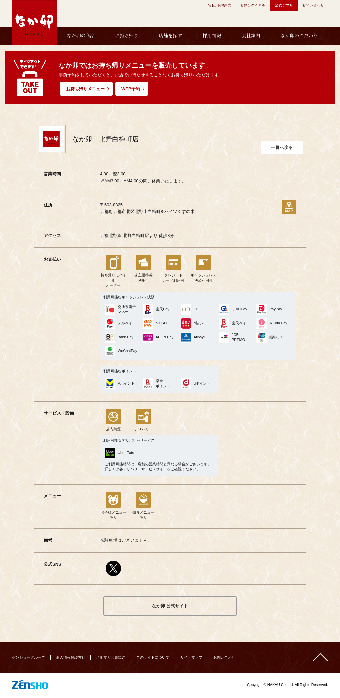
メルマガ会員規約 (110, 657)
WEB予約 (130, 88)
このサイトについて (152, 657)
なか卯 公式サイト (170, 605)
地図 (289, 207)
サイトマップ (191, 657)
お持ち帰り (126, 35)
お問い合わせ (224, 657)
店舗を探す (170, 35)
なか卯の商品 (81, 35)
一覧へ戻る (282, 147)
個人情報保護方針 (70, 657)
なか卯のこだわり (299, 35)
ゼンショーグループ (28, 657)
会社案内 (251, 35)
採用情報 (212, 35)
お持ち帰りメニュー (85, 88)
